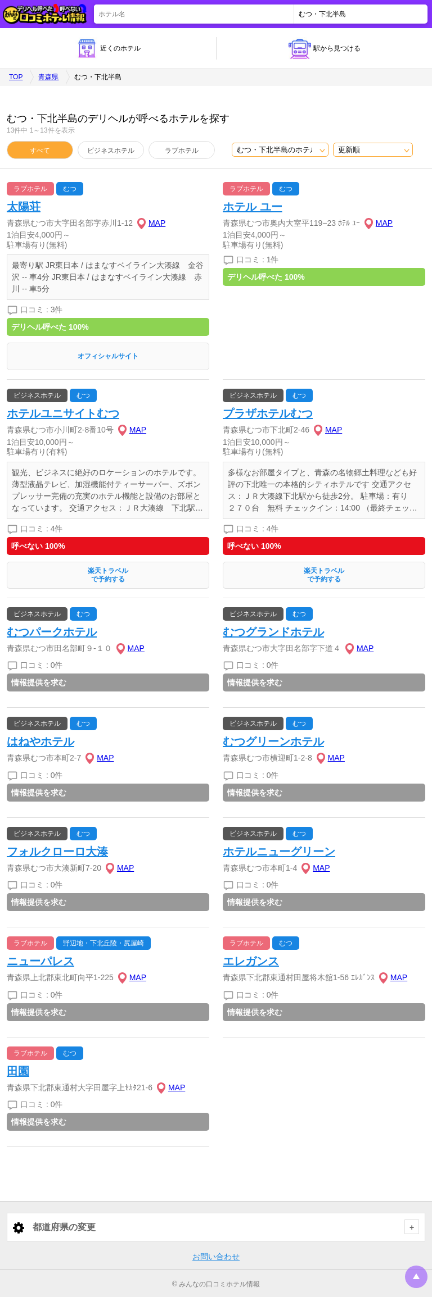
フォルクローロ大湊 (57, 851)
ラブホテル (182, 150)
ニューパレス (40, 961)
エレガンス (251, 961)
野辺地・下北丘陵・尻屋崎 (103, 943)
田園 (18, 1071)
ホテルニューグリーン (279, 851)
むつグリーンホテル (273, 741)
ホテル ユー (252, 207)
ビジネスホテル (110, 150)
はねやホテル (40, 741)
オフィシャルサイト (108, 356)
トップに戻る (416, 1277)
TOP (15, 77)
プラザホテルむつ (268, 413)
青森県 (48, 77)
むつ (69, 189)
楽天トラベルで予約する (108, 575)
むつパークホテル (52, 632)
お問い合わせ (216, 1256)
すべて (40, 150)
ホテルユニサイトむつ (63, 413)
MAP (156, 223)
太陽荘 (23, 207)
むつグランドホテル (273, 632)
